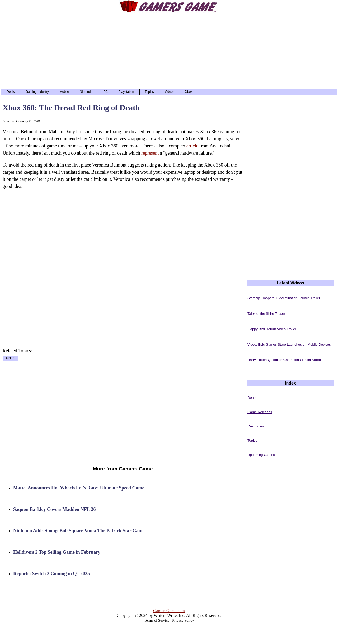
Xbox (188, 92)
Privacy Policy (183, 620)
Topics (149, 92)
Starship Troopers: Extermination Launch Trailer (283, 298)
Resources (255, 426)
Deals (11, 92)
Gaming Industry (37, 92)
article (192, 146)
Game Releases (259, 412)
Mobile (64, 92)
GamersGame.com (169, 610)
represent (150, 153)
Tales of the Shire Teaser (266, 314)
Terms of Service (156, 620)
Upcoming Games (261, 455)
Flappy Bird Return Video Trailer (271, 329)
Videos (169, 92)
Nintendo (86, 92)
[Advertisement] (169, 50)
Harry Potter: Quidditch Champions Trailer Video (284, 360)
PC (105, 92)
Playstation (126, 92)
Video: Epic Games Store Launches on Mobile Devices (289, 344)
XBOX (10, 358)
